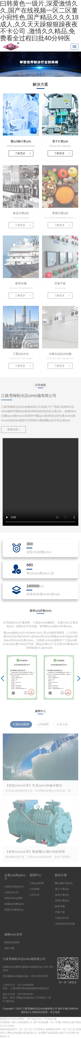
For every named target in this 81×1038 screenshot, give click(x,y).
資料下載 (9, 949)
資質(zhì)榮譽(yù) (13, 911)
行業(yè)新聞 (37, 884)
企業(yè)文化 (11, 894)
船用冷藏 (60, 908)
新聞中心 (36, 877)
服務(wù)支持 (13, 936)
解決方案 (61, 877)
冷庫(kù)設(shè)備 (65, 925)
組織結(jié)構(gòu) (14, 905)
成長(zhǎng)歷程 (13, 899)
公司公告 (34, 896)
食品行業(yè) (62, 896)
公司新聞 (34, 890)
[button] (37, 73)
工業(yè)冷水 (62, 919)
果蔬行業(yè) (62, 902)
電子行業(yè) (62, 890)
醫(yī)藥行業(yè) (64, 884)
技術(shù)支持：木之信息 (46, 1012)
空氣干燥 (60, 913)
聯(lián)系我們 (12, 944)
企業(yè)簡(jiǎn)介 (14, 878)
